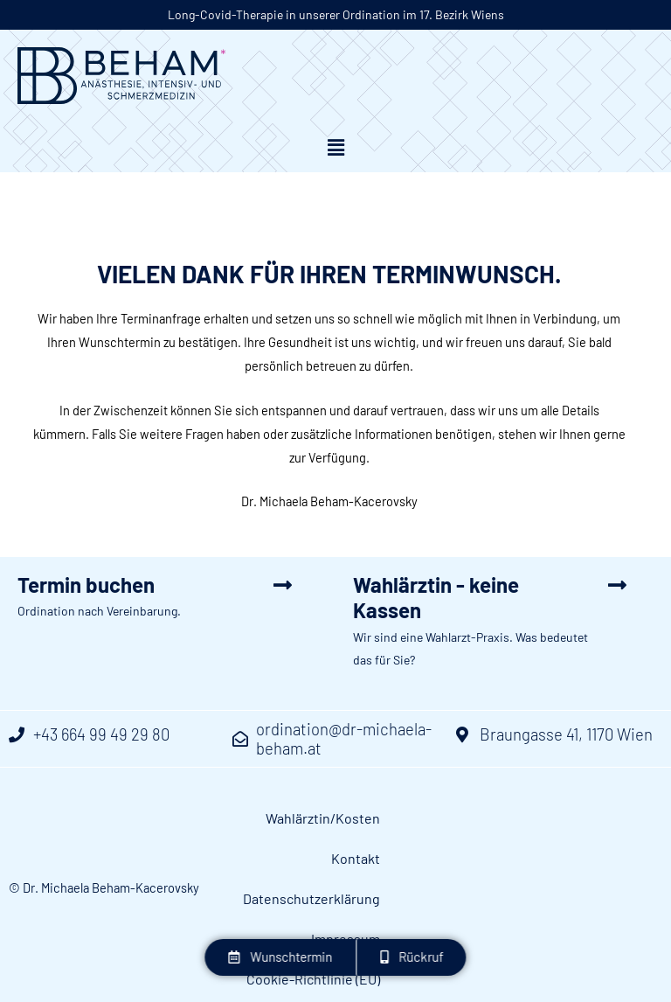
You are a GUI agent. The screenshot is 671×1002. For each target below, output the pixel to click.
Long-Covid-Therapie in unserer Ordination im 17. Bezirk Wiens (336, 14)
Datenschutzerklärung (573, 820)
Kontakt (454, 820)
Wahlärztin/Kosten (346, 820)
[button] (335, 149)
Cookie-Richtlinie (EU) (575, 860)
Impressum (447, 860)
